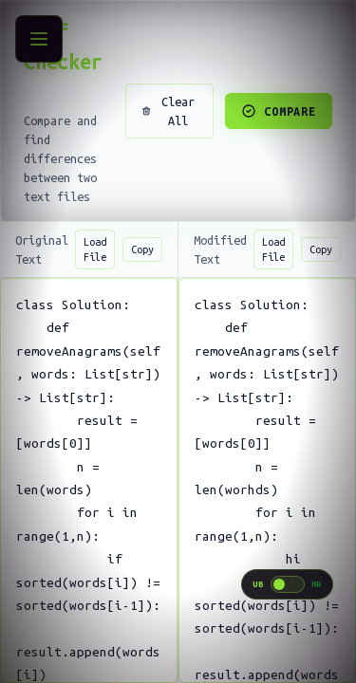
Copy (142, 249)
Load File (95, 249)
